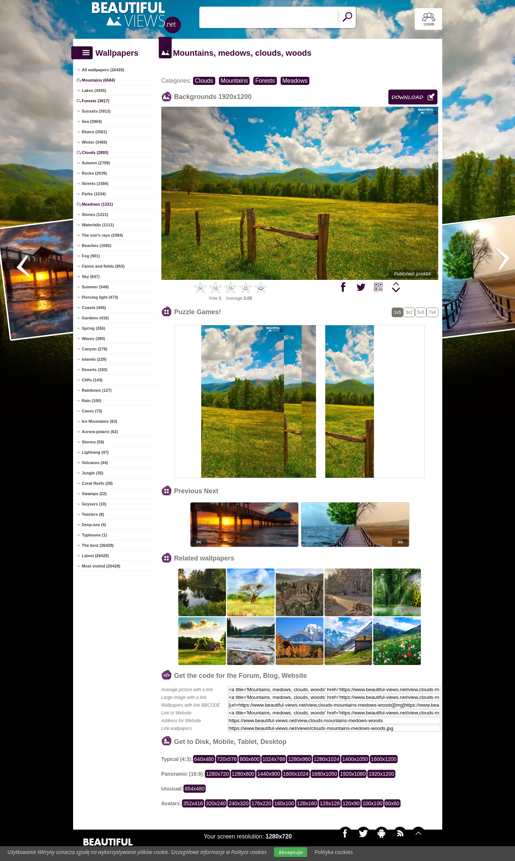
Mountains (234, 81)
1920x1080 (352, 774)
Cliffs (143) (92, 380)
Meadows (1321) (97, 204)
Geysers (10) (94, 504)
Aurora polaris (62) (100, 431)
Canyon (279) (94, 349)
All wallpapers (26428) (103, 70)
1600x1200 (383, 759)
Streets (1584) (95, 183)
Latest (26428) (95, 555)
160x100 (284, 803)
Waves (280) (93, 338)
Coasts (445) (94, 307)
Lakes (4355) (94, 90)
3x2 (408, 312)
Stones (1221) (95, 214)
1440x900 (268, 774)
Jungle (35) (92, 473)
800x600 (250, 759)
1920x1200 (381, 774)
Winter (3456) (94, 142)
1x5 (397, 312)
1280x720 (217, 774)
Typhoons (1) (94, 535)
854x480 (195, 789)
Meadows (295, 81)
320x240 (216, 803)
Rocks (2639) (94, 173)
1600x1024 (296, 774)
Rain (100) (92, 400)
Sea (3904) (92, 121)
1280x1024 (326, 759)
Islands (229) (94, 359)
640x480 (204, 759)
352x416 (193, 803)
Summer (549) (95, 287)
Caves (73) (92, 411)
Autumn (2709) (96, 163)
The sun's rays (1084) (102, 235)
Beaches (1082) (96, 245)
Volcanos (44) (95, 462)
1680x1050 (324, 774)
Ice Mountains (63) (99, 421)
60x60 (392, 803)
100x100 (372, 803)
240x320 (238, 803)
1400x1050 (355, 759)
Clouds (204, 81)
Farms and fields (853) (103, 266)
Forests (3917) (96, 101)
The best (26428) (98, 545)
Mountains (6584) (98, 80)
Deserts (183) (94, 369)
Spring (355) (94, 328)
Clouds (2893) (95, 152)
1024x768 (273, 759)
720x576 (227, 759)
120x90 (351, 803)
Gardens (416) (95, 318)
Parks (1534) (94, 194)
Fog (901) (91, 256)
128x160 (307, 803)
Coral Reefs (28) (97, 483)
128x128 (330, 803)
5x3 (420, 312)
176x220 (261, 803)
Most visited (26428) (101, 566)
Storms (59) (93, 442)
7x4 (432, 312)
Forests (265, 81)
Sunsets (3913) (96, 111)
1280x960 (299, 759)
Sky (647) (91, 276)
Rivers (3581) (94, 132)
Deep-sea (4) (94, 524)
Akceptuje (290, 852)
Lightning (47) (95, 452)
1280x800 (243, 774)
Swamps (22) (94, 493)
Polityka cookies (334, 851)
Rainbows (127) (97, 390)
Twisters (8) (93, 514)
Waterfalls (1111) (98, 225)
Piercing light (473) (100, 297)
